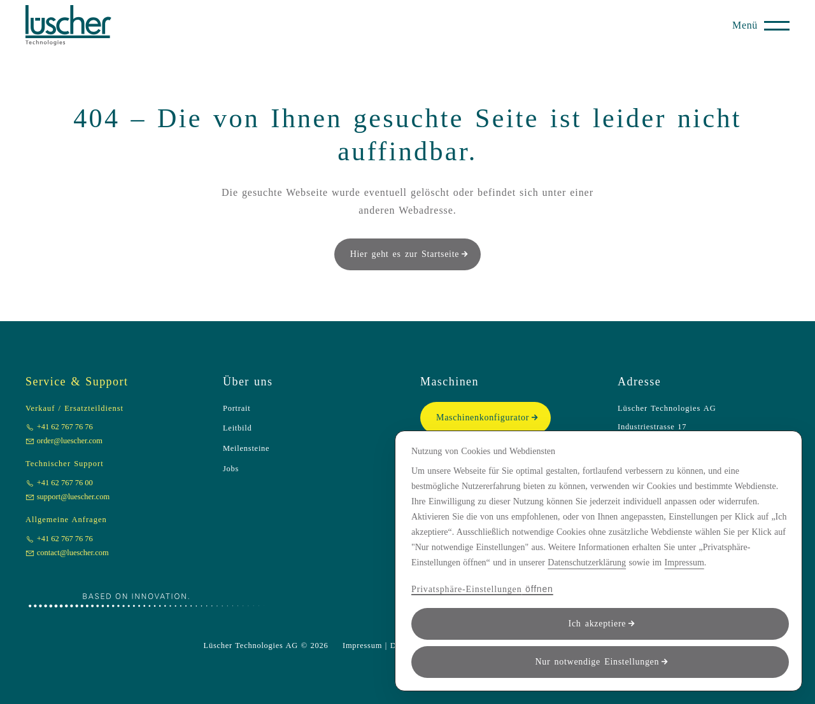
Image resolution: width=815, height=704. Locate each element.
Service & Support (76, 381)
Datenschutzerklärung (587, 562)
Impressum (684, 562)
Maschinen (449, 381)
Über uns (248, 381)
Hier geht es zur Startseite (405, 254)
